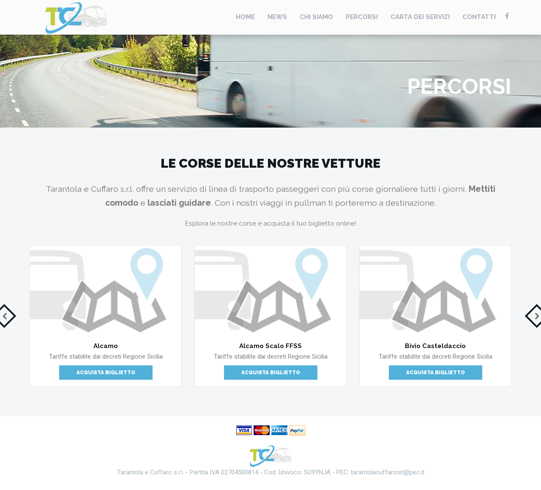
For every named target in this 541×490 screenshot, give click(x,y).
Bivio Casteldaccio (435, 346)
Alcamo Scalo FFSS (270, 346)
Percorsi (362, 17)
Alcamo (105, 346)
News (277, 17)
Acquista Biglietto (106, 373)
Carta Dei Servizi (420, 17)
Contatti (479, 17)
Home (245, 17)
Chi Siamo (316, 17)
